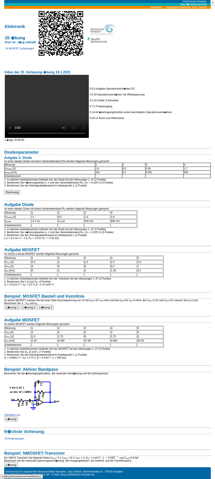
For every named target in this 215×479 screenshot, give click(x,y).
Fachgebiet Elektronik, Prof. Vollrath (188, 7)
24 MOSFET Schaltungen (19, 48)
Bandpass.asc (12, 414)
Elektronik (158, 7)
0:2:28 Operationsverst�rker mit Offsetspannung (117, 94)
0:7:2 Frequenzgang (101, 106)
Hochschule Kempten (197, 1)
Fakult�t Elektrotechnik (195, 4)
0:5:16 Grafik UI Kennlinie (104, 100)
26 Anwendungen (14, 438)
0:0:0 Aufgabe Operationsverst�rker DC (112, 88)
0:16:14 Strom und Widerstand (107, 118)
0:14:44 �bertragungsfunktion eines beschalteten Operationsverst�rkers (131, 112)
